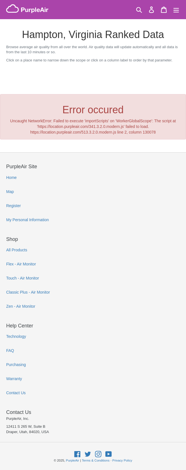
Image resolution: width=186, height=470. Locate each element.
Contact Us (16, 393)
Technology (16, 336)
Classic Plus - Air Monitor (28, 292)
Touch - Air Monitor (22, 278)
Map (10, 191)
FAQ (10, 350)
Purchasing (16, 364)
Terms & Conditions (95, 460)
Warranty (14, 378)
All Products (16, 250)
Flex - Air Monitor (21, 264)
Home (11, 177)
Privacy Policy (122, 460)
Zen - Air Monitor (20, 306)
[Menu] (176, 10)
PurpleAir (72, 460)
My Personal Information (27, 220)
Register (13, 205)
